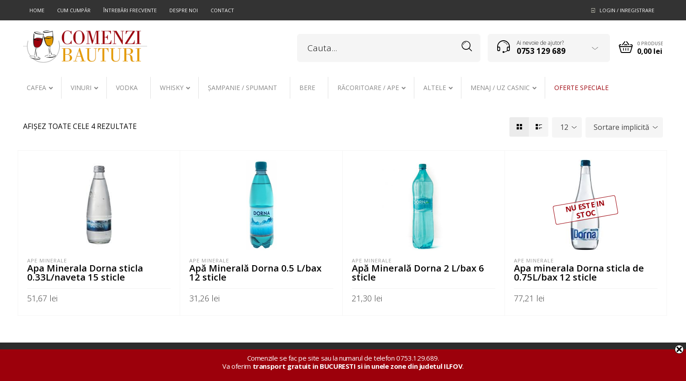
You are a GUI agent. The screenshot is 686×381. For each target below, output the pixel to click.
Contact (222, 10)
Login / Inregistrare (627, 10)
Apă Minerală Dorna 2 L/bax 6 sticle (418, 272)
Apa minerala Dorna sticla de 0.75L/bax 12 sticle (579, 272)
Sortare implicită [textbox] (621, 127)
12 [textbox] (564, 127)
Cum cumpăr (74, 10)
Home (36, 10)
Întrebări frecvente (130, 10)
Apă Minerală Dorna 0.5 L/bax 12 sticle (255, 272)
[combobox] (567, 127)
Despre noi (183, 10)
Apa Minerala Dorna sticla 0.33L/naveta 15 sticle (85, 272)
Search (467, 46)
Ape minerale (47, 260)
